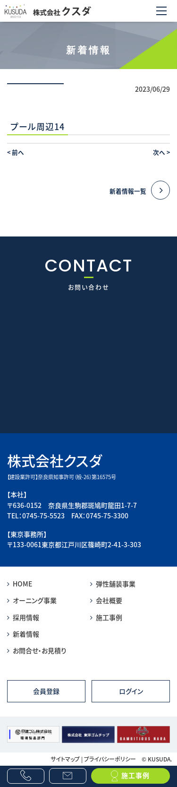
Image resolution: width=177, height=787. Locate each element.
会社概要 (106, 600)
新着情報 (23, 633)
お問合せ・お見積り (37, 650)
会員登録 (46, 691)
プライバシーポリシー (110, 759)
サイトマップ (65, 759)
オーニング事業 (32, 600)
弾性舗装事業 (112, 583)
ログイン (131, 691)
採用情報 (23, 617)
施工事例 (106, 617)
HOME (19, 583)
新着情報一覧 (140, 190)
